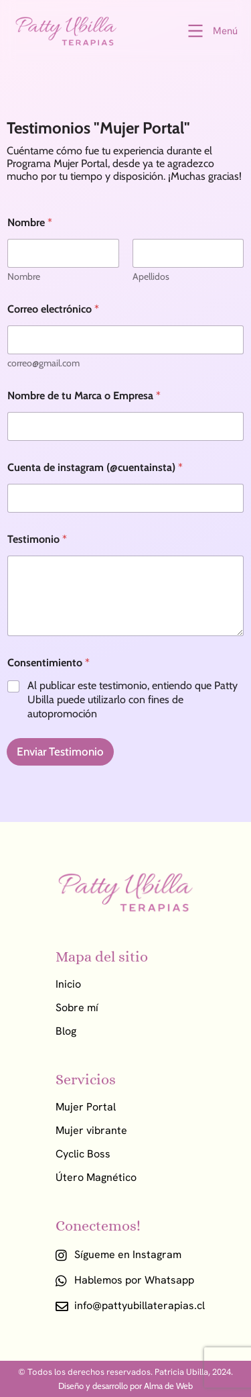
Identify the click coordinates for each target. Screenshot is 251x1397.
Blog (66, 1031)
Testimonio (37, 539)
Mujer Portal (86, 1107)
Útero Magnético (96, 1177)
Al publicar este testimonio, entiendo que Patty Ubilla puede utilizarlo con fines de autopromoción (132, 699)
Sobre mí (77, 1008)
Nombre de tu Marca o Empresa (84, 395)
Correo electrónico (53, 309)
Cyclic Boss (83, 1154)
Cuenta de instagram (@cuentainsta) (95, 467)
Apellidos (151, 276)
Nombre (23, 276)
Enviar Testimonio (60, 751)
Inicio (68, 984)
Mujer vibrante (91, 1130)
